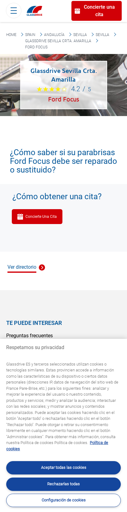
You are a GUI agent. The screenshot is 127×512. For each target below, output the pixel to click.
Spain (30, 35)
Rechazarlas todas (63, 484)
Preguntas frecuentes (29, 336)
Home (11, 35)
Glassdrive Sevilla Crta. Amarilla (58, 41)
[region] (63, 425)
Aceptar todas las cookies (63, 467)
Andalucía (54, 35)
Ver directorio (21, 267)
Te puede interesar (34, 323)
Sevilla (80, 35)
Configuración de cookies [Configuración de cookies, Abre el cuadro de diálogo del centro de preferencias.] (64, 500)
